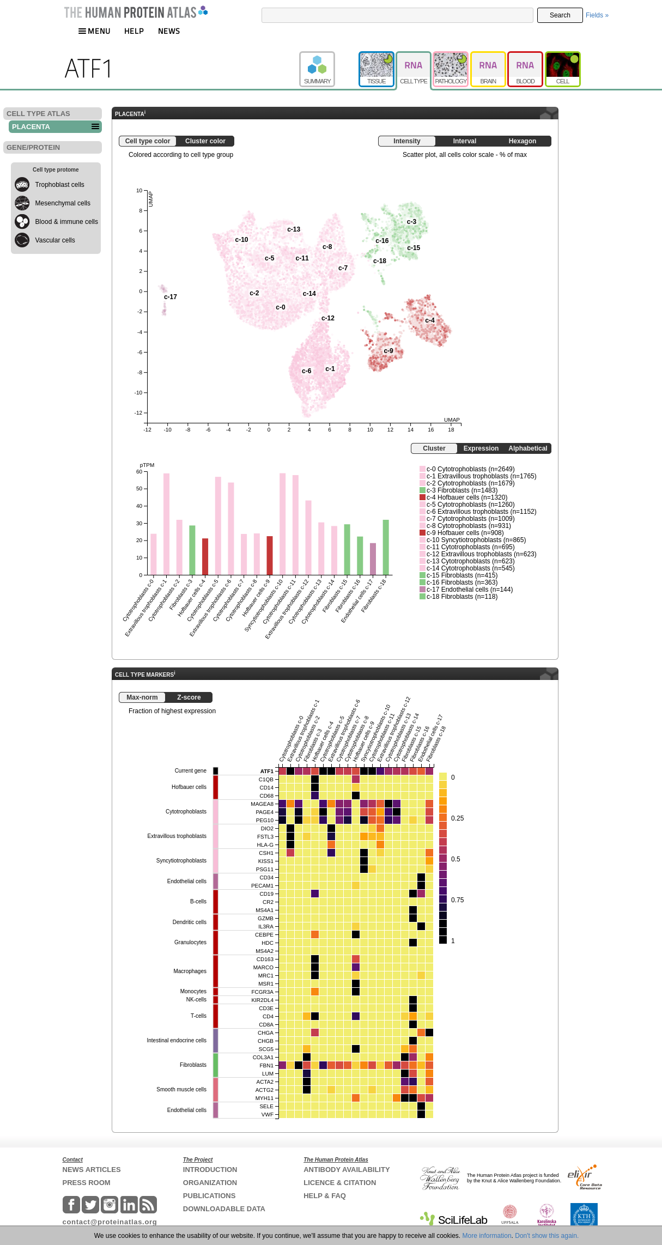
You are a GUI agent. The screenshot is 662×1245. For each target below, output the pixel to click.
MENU (94, 31)
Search (560, 15)
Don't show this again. (547, 1236)
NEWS (169, 31)
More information (487, 1236)
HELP (134, 31)
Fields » (597, 15)
